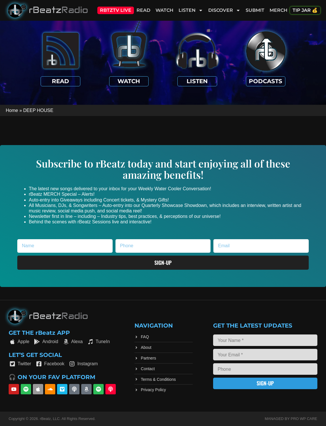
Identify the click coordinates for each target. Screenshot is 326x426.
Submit (255, 10)
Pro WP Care (304, 419)
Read (143, 10)
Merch (278, 10)
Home (12, 110)
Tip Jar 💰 (305, 10)
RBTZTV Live (115, 10)
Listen (191, 10)
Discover (224, 10)
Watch (164, 10)
